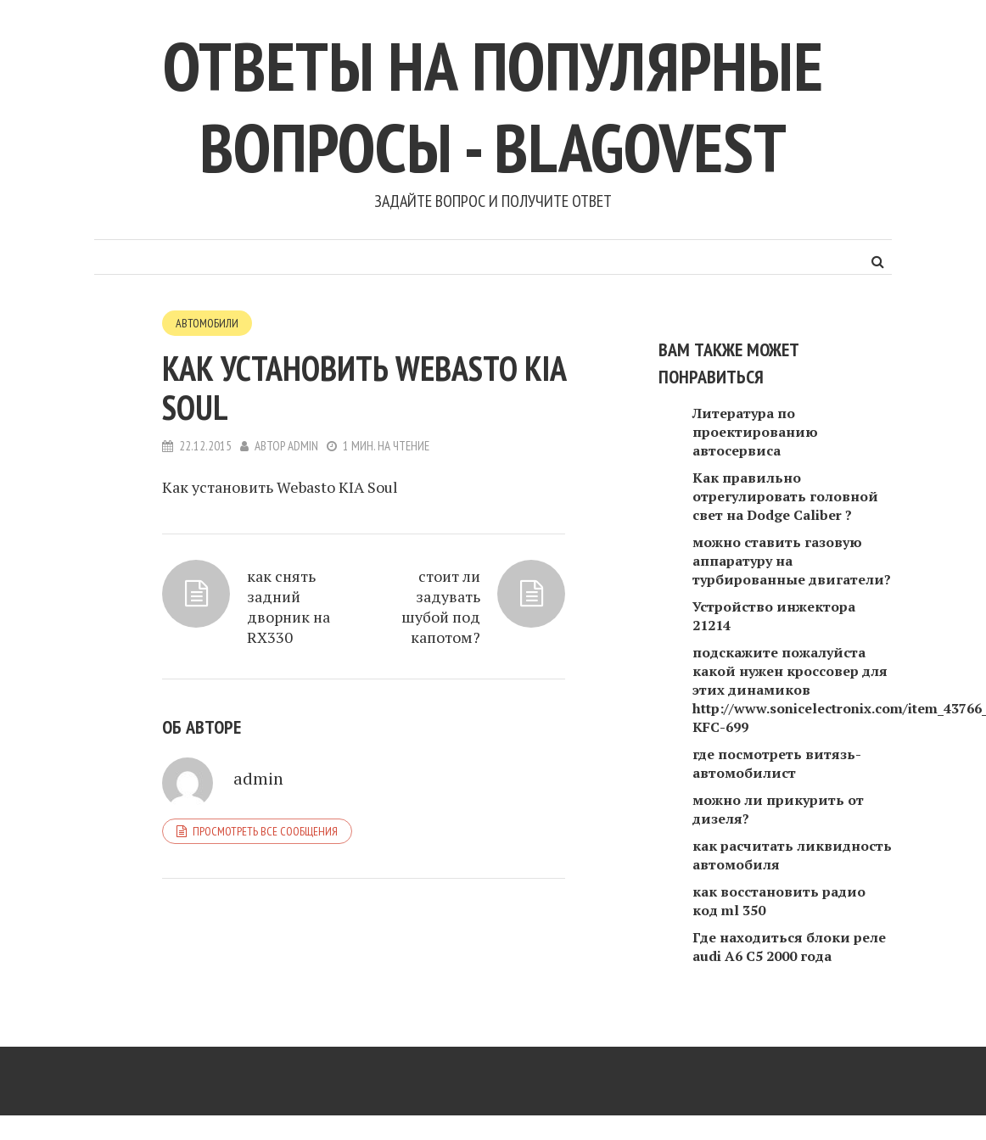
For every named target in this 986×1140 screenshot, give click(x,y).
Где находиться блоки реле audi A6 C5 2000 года (789, 946)
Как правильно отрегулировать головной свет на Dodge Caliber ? (785, 496)
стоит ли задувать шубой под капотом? (440, 606)
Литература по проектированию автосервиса (755, 432)
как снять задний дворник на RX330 (288, 606)
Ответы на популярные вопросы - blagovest (493, 106)
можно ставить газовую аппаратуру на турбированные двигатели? (791, 561)
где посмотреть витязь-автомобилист (776, 763)
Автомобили (207, 323)
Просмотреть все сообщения (265, 831)
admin (303, 446)
